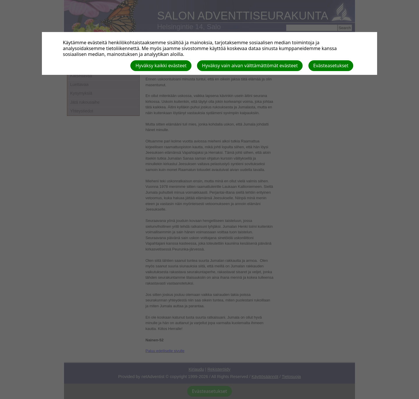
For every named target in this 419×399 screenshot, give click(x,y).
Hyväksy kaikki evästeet (161, 65)
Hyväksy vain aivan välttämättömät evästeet (250, 65)
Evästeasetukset (331, 65)
